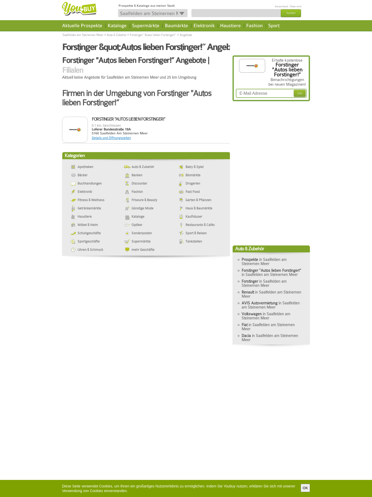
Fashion (254, 25)
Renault (271, 294)
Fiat (268, 327)
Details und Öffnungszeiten (111, 138)
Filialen (72, 70)
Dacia (270, 338)
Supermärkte (145, 25)
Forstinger (264, 283)
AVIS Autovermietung (271, 305)
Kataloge (117, 25)
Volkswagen (266, 316)
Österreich (295, 6)
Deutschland (281, 6)
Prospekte (264, 262)
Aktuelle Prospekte (82, 25)
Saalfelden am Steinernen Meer (83, 35)
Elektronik (204, 25)
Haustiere (230, 25)
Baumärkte (176, 25)
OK (305, 488)
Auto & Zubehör (116, 35)
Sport (274, 25)
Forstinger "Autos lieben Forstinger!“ (153, 35)
